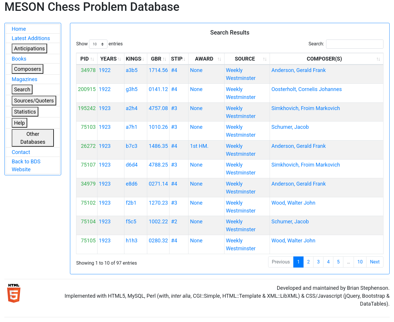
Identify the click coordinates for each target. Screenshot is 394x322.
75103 (88, 127)
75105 (88, 240)
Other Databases (32, 138)
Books (19, 59)
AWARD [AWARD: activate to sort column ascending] (204, 59)
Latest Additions (31, 38)
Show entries (99, 44)
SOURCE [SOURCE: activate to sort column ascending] (245, 59)
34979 (88, 184)
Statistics (25, 112)
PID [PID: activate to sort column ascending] (84, 59)
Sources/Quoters (34, 100)
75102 (88, 203)
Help (19, 123)
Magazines (24, 79)
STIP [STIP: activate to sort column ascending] (176, 59)
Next (375, 262)
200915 (87, 89)
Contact (21, 152)
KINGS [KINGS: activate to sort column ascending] (133, 59)
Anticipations (29, 48)
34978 (88, 70)
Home (19, 29)
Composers (27, 69)
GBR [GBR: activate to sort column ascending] (156, 59)
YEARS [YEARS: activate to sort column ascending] (108, 59)
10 (360, 262)
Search (22, 89)
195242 (87, 108)
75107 (88, 165)
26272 (88, 146)
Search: (346, 44)
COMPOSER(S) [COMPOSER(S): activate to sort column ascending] (324, 59)
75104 (88, 221)
